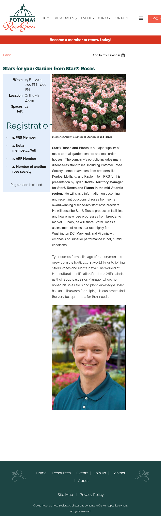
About (83, 480)
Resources (61, 473)
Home (41, 473)
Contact (118, 473)
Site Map (65, 494)
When (17, 80)
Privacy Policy (92, 494)
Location (15, 96)
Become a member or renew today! (80, 40)
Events (82, 473)
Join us (100, 473)
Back (7, 55)
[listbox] (109, 55)
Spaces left (16, 109)
